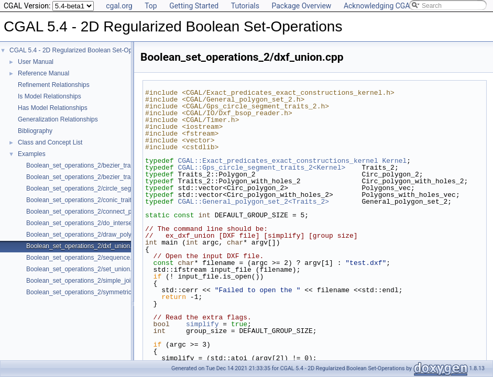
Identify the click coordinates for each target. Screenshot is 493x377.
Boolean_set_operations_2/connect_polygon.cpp (94, 211)
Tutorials (245, 6)
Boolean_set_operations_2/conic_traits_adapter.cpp (98, 200)
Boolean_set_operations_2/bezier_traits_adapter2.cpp (101, 177)
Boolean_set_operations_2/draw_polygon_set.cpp (96, 234)
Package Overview (301, 6)
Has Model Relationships (52, 108)
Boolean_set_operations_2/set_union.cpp (84, 269)
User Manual (35, 61)
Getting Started (193, 6)
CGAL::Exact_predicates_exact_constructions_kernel (278, 160)
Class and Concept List (50, 142)
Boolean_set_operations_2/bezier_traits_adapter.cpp (99, 165)
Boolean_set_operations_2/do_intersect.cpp (87, 223)
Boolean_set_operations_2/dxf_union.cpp (84, 246)
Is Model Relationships (49, 96)
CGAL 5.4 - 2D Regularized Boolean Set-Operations (82, 50)
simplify (202, 324)
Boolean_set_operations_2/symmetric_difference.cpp (100, 292)
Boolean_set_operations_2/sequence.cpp (84, 257)
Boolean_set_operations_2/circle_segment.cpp (91, 188)
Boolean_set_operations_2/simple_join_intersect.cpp (99, 280)
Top (151, 6)
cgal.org (119, 6)
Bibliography (35, 131)
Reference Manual (43, 73)
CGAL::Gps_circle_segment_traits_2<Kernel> (261, 167)
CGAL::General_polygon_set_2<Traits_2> (253, 201)
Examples (32, 154)
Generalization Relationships (58, 119)
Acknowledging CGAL (379, 6)
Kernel (394, 160)
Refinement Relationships (54, 84)
